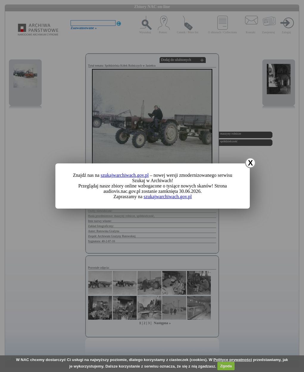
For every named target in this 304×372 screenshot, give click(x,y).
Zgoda (226, 366)
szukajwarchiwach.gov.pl (125, 175)
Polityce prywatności (232, 359)
